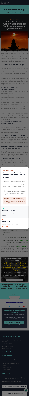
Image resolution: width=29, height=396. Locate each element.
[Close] (26, 169)
